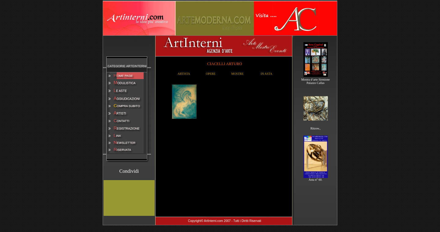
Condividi (129, 171)
